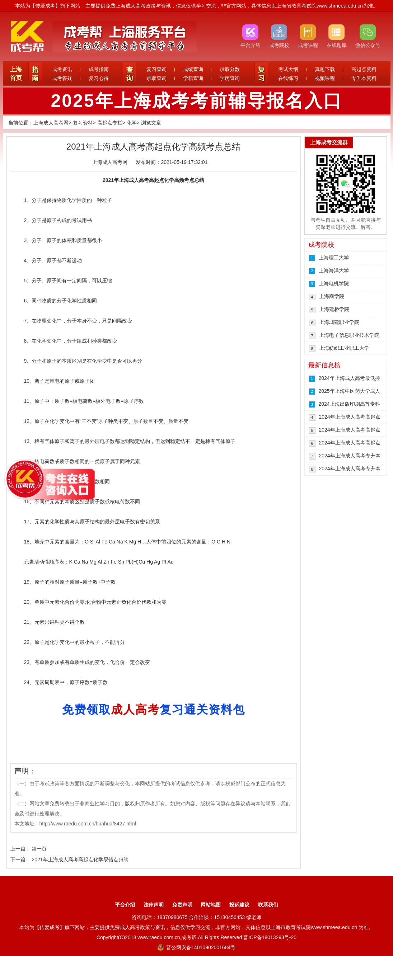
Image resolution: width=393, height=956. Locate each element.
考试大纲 (288, 69)
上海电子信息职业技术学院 (349, 335)
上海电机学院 (334, 283)
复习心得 (99, 78)
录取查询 (156, 78)
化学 (132, 123)
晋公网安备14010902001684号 (196, 947)
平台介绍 (125, 905)
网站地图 (211, 905)
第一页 (39, 849)
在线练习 (288, 78)
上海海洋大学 (334, 270)
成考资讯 (62, 69)
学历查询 (230, 78)
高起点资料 (363, 69)
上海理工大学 (334, 257)
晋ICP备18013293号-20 (269, 937)
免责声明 (182, 905)
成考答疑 (62, 78)
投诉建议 (239, 905)
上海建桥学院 (334, 309)
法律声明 (154, 905)
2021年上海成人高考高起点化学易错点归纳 (80, 859)
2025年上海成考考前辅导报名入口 (196, 101)
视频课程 (325, 78)
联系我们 (268, 905)
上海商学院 (331, 296)
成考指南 (99, 69)
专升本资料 (363, 78)
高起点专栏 (109, 123)
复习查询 (156, 69)
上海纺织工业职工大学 (344, 348)
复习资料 (83, 123)
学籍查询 (193, 78)
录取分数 (230, 69)
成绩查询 (193, 69)
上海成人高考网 (51, 123)
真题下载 (325, 69)
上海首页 (16, 73)
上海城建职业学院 (339, 322)
